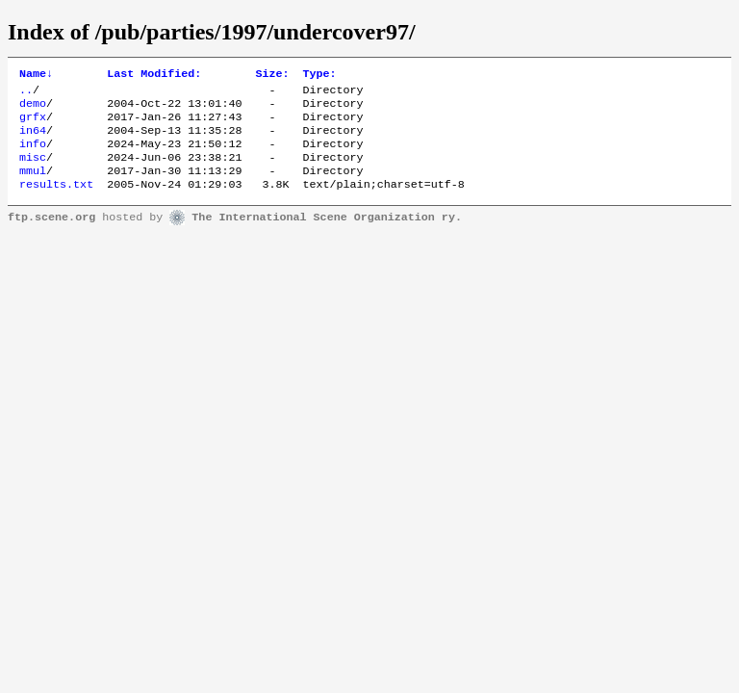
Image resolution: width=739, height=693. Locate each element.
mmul (32, 185)
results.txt (56, 201)
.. (26, 93)
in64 (32, 139)
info (32, 155)
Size (272, 75)
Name (36, 75)
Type (319, 75)
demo (32, 108)
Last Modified (154, 75)
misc (32, 170)
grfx (32, 124)
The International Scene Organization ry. (326, 235)
